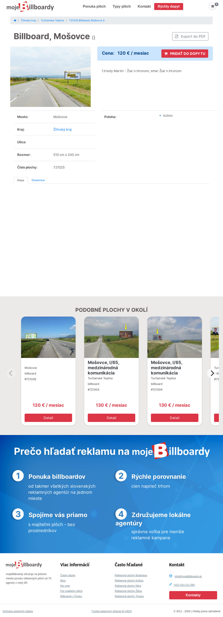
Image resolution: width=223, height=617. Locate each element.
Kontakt (144, 6)
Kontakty (193, 595)
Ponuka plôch (94, 6)
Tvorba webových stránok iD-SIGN (111, 611)
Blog (63, 580)
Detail (48, 418)
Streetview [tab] (38, 180)
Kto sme (65, 585)
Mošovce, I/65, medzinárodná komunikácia (103, 368)
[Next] (212, 373)
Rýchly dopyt (168, 6)
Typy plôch (122, 6)
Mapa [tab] (20, 180)
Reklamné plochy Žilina (128, 591)
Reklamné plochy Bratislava (131, 575)
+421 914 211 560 (184, 585)
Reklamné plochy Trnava (129, 596)
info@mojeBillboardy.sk (188, 576)
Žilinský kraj (62, 129)
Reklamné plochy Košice (129, 580)
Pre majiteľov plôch (71, 591)
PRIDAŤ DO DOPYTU (184, 53)
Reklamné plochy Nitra (128, 585)
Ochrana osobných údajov (18, 611)
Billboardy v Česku (71, 596)
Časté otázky (67, 575)
